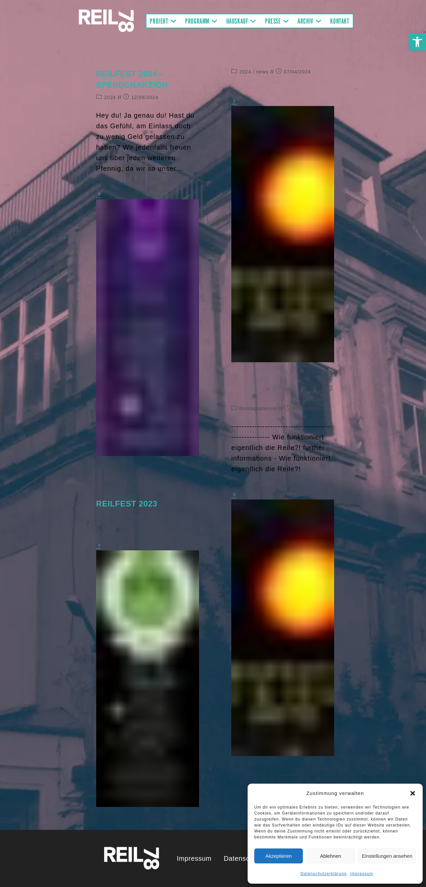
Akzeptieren (278, 856)
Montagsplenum (258, 408)
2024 (110, 97)
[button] (417, 42)
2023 (110, 516)
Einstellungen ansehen (387, 856)
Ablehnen (330, 856)
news (262, 71)
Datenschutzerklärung (324, 873)
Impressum (361, 873)
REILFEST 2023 (126, 503)
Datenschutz (243, 858)
